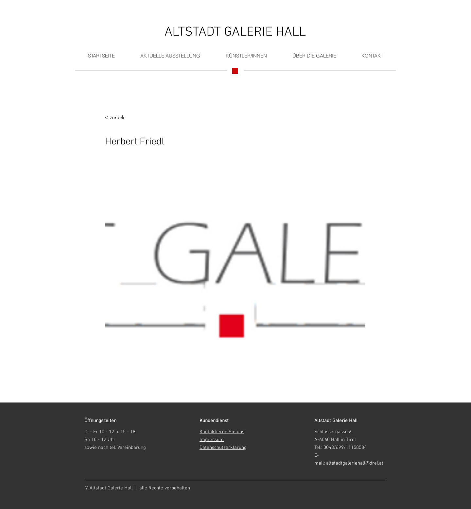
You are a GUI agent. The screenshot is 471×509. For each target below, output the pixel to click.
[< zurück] (126, 117)
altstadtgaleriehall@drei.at (354, 463)
